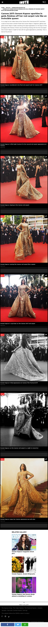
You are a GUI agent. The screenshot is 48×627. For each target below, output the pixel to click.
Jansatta (4, 610)
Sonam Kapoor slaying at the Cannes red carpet (14, 205)
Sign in (45, 2)
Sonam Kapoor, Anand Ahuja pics (23, 574)
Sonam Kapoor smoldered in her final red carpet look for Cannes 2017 (21, 85)
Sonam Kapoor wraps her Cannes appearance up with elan (17, 519)
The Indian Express (18, 608)
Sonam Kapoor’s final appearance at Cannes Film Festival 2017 (19, 382)
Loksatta (39, 608)
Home (2, 7)
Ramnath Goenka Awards (14, 610)
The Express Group (7, 608)
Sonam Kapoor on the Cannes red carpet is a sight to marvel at (19, 448)
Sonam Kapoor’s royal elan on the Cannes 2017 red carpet (17, 323)
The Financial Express (30, 608)
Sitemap (25, 610)
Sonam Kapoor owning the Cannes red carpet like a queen (17, 264)
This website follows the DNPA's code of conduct (15, 613)
